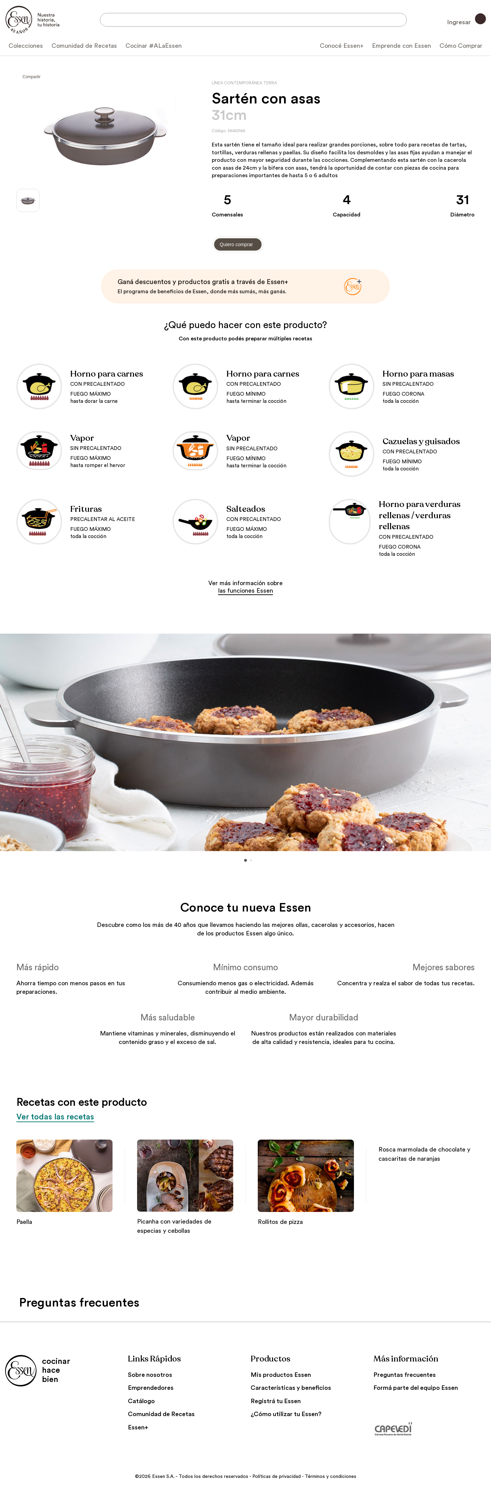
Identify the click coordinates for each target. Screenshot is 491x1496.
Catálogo (141, 1401)
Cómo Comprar (461, 46)
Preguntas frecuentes (404, 1375)
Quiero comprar (236, 244)
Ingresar (466, 19)
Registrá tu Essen (276, 1401)
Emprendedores (151, 1388)
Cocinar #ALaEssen (153, 46)
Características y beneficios (291, 1388)
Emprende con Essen (401, 46)
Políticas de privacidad (276, 1476)
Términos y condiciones (330, 1476)
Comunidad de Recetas (84, 46)
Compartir (32, 76)
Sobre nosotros (150, 1375)
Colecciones (26, 46)
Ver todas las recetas (55, 1117)
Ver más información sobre (245, 587)
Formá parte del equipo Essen (415, 1388)
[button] (5, 742)
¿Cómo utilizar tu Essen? (286, 1414)
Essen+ (138, 1427)
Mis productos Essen (281, 1375)
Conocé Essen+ (341, 46)
